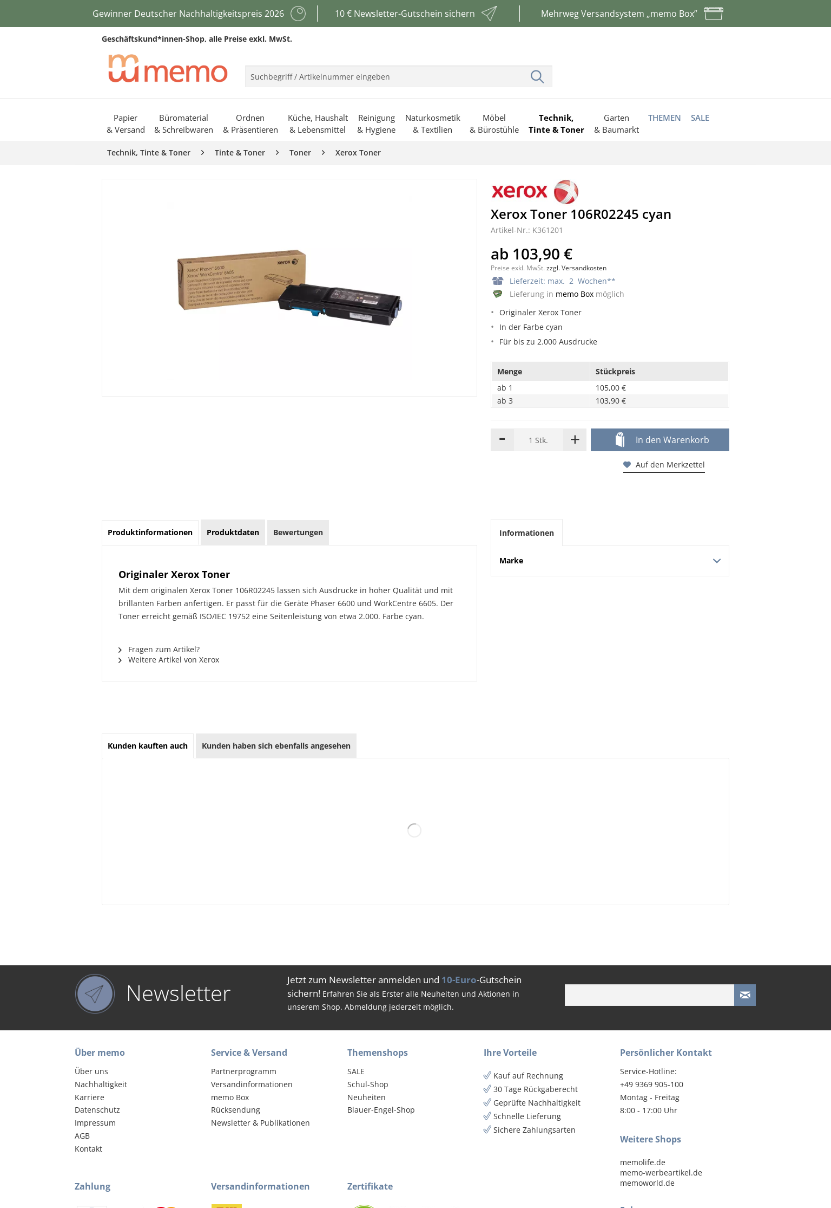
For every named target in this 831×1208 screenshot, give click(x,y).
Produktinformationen (150, 532)
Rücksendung (235, 1110)
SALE (356, 1071)
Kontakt (88, 1149)
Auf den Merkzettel (664, 464)
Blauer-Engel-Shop (381, 1110)
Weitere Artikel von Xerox (168, 659)
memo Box (574, 294)
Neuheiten (366, 1097)
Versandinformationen (252, 1084)
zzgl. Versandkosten (576, 267)
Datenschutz (97, 1110)
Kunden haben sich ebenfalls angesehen (276, 746)
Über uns (91, 1071)
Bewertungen (298, 532)
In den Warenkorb (662, 440)
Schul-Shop (367, 1084)
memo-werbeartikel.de (661, 1172)
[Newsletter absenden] (745, 995)
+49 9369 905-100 (651, 1084)
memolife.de (642, 1162)
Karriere (89, 1097)
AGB (82, 1136)
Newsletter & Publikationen (260, 1123)
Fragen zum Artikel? (159, 649)
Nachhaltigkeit (101, 1084)
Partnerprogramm (243, 1071)
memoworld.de (647, 1183)
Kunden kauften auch (148, 746)
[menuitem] (399, 72)
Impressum (95, 1123)
